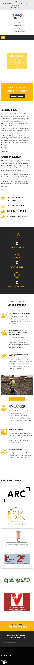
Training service (16, 430)
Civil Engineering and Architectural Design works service (18, 332)
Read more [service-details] (5, 151)
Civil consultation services (20, 313)
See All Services (17, 399)
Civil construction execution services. (17, 407)
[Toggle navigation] (3, 37)
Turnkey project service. (19, 450)
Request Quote (17, 96)
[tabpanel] (17, 60)
